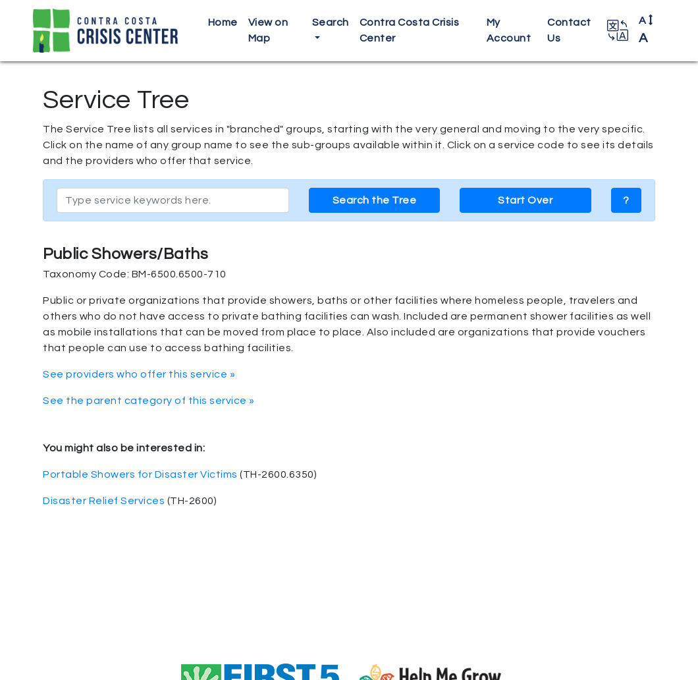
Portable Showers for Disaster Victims (140, 474)
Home (223, 22)
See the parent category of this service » (149, 400)
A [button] (646, 29)
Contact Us (569, 30)
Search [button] (330, 22)
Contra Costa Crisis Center (410, 30)
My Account (509, 30)
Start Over (525, 200)
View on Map (268, 30)
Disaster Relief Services (104, 501)
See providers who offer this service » (139, 374)
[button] (617, 30)
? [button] (626, 200)
